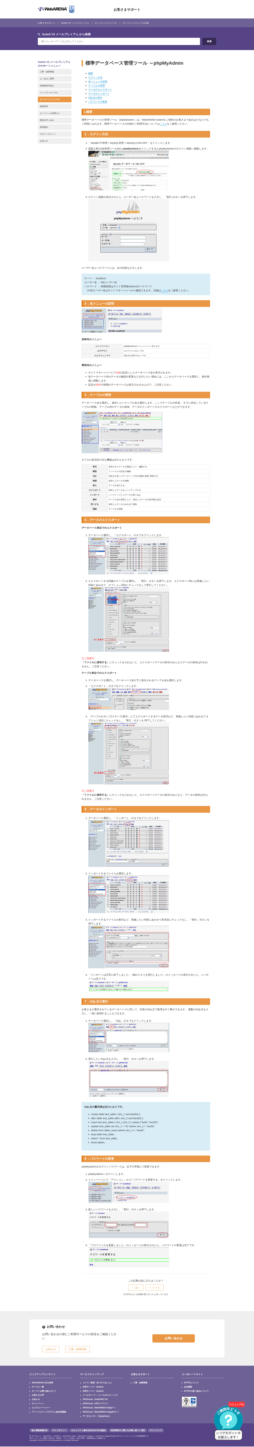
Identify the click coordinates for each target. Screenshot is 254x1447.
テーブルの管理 (97, 85)
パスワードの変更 (98, 101)
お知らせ (36, 1400)
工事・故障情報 (140, 1383)
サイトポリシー (59, 1431)
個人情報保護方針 (39, 1431)
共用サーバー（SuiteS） (94, 1391)
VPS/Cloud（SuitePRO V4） (96, 1400)
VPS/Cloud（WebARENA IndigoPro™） (101, 1412)
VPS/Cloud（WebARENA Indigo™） (100, 1408)
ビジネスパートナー (41, 1408)
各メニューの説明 (98, 81)
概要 (90, 73)
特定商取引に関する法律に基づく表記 (128, 1431)
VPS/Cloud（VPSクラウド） (96, 1404)
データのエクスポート (101, 89)
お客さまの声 (38, 1395)
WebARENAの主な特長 (42, 1383)
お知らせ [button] (51, 1349)
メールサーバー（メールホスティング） (101, 1395)
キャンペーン (38, 1404)
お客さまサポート (127, 9)
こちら (163, 123)
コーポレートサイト (192, 1374)
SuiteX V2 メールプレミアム (80, 22)
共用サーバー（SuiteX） (94, 1387)
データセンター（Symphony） (97, 1416)
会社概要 (188, 1387)
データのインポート (99, 93)
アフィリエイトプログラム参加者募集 (49, 1412)
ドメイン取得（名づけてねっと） (98, 1383)
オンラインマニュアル (114, 22)
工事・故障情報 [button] (77, 1349)
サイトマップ (156, 1431)
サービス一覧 (38, 1387)
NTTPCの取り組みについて (196, 1391)
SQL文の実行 (95, 97)
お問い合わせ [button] (174, 1338)
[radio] (135, 1287)
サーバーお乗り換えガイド (44, 1391)
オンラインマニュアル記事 (148, 22)
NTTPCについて (191, 1383)
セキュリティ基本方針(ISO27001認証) (88, 1431)
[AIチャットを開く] (229, 1422)
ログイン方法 (95, 77)
